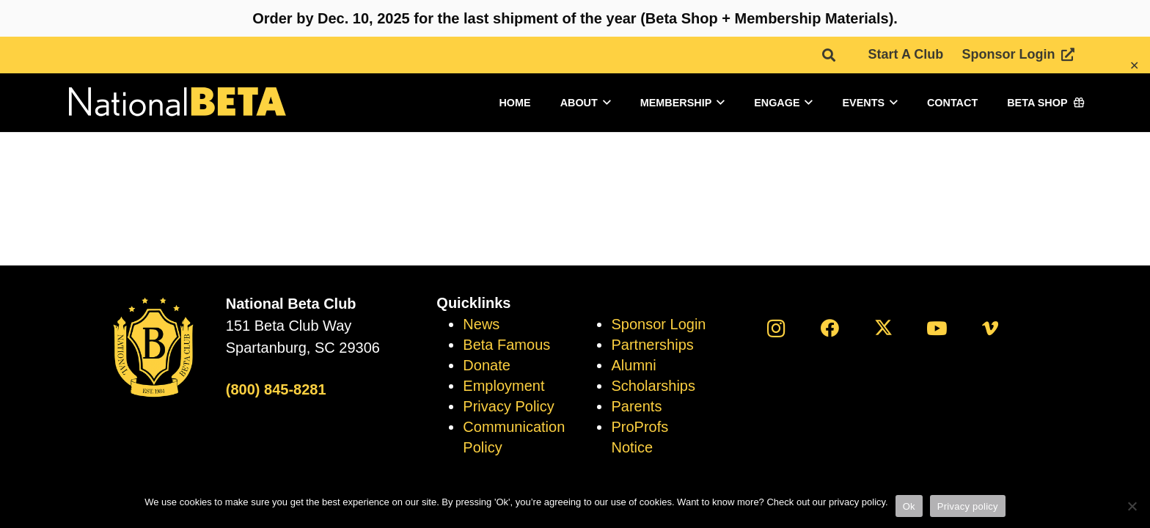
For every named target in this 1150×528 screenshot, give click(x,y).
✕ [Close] (1134, 65)
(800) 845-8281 (276, 389)
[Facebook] (830, 328)
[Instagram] (776, 328)
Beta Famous (506, 345)
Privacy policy (967, 506)
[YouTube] (937, 328)
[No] (1131, 506)
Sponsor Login (658, 324)
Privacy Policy (508, 406)
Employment (503, 386)
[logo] (176, 103)
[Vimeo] (990, 328)
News (481, 324)
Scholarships (653, 386)
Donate (486, 365)
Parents (636, 406)
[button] (828, 55)
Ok (909, 506)
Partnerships (652, 345)
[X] (883, 328)
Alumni (633, 365)
